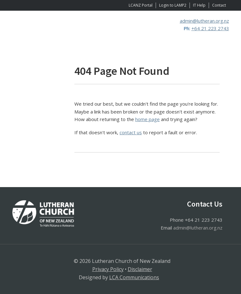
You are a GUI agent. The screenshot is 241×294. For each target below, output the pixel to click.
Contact (219, 5)
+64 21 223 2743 (210, 28)
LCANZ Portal (141, 5)
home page (147, 119)
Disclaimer (140, 269)
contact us (131, 132)
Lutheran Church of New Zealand (71, 31)
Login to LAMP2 (172, 5)
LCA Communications (134, 277)
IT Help (199, 5)
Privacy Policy (108, 269)
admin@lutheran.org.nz (204, 21)
